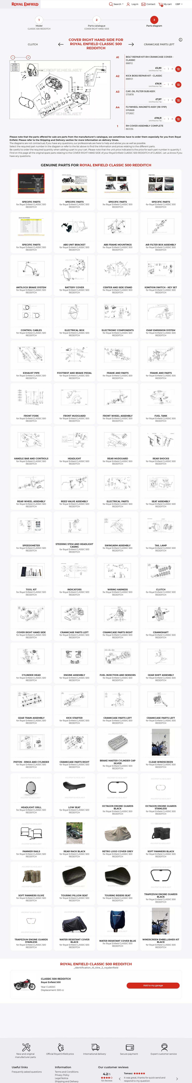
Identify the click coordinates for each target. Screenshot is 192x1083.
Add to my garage (153, 985)
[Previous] (61, 44)
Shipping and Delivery (67, 1081)
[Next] (131, 44)
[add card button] (178, 69)
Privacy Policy (62, 1075)
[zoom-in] (28, 57)
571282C (130, 113)
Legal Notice (61, 1078)
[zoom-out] (13, 57)
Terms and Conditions (66, 1072)
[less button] (165, 69)
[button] (180, 40)
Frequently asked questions (27, 1072)
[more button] (172, 69)
